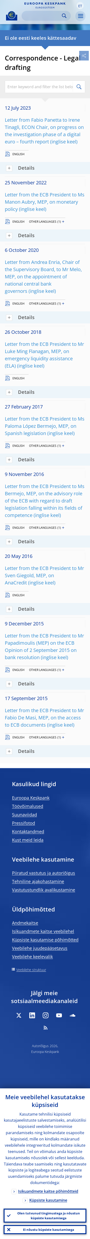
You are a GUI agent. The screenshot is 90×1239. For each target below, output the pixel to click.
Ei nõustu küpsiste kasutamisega (48, 1229)
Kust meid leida (27, 840)
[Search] (42, 16)
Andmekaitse (25, 923)
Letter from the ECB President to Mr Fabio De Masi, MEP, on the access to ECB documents (44, 717)
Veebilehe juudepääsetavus (39, 948)
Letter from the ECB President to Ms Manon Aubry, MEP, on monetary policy (44, 201)
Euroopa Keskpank (30, 798)
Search (64, 16)
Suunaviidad (24, 814)
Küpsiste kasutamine (48, 1200)
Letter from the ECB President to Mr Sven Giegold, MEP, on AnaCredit (44, 575)
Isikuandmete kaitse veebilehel (43, 931)
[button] (80, 5)
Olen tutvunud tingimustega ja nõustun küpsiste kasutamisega (48, 1215)
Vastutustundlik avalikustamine (43, 890)
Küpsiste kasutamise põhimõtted (45, 940)
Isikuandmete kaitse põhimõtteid (48, 1191)
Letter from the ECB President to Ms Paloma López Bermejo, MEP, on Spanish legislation (44, 425)
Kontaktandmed (28, 831)
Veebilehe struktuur (31, 969)
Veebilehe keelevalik (32, 956)
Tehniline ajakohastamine (38, 881)
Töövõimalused (27, 806)
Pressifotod (23, 823)
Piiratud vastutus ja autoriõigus (43, 873)
